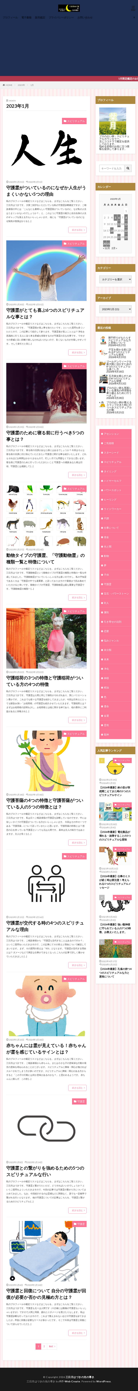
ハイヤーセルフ (112, 480)
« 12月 (106, 248)
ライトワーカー (112, 508)
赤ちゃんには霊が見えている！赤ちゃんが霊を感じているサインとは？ (46, 1048)
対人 (106, 602)
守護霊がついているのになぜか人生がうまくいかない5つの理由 (46, 191)
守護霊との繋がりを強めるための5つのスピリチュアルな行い (45, 1171)
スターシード (111, 452)
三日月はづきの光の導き (80, 1377)
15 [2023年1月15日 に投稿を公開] (126, 224)
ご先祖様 (109, 443)
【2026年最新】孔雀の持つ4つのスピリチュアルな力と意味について (115, 935)
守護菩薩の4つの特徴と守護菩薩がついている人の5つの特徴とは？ (44, 803)
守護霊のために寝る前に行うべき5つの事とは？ (45, 436)
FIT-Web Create (69, 1381)
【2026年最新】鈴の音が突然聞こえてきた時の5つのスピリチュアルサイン (115, 754)
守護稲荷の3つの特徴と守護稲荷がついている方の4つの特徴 (44, 681)
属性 (106, 612)
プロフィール (10, 17)
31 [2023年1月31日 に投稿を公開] (108, 243)
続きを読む (77, 229)
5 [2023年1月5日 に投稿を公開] (115, 217)
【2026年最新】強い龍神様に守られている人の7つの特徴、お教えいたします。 (115, 891)
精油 (106, 687)
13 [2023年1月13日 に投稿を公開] (119, 224)
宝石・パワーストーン (116, 593)
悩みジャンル (111, 640)
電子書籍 (26, 17)
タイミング (110, 471)
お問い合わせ (85, 17)
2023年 (21, 85)
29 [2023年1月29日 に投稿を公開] (126, 237)
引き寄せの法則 (112, 621)
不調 (106, 518)
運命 (106, 706)
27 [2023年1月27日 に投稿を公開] (119, 237)
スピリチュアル (76, 121)
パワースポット (112, 490)
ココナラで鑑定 (113, 141)
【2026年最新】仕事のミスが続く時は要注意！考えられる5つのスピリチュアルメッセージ (115, 845)
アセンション (111, 433)
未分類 (107, 649)
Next (51, 1346)
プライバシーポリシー (61, 17)
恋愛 (106, 631)
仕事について (111, 527)
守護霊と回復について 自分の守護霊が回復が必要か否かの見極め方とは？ (46, 1294)
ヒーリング (110, 499)
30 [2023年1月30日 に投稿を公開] (104, 243)
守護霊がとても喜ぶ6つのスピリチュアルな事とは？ (45, 313)
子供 (106, 574)
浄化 (106, 668)
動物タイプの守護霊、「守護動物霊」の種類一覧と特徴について (45, 558)
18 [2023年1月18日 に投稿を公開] (112, 230)
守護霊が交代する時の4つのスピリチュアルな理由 (45, 926)
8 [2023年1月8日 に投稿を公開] (126, 217)
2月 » (114, 248)
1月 (32, 85)
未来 (106, 659)
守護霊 (81, 1101)
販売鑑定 (40, 17)
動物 (106, 555)
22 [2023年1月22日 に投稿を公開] (126, 230)
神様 (106, 678)
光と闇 (107, 546)
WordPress (103, 1381)
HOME (9, 85)
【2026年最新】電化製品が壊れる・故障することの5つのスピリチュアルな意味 (115, 798)
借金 (106, 537)
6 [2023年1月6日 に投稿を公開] (119, 217)
